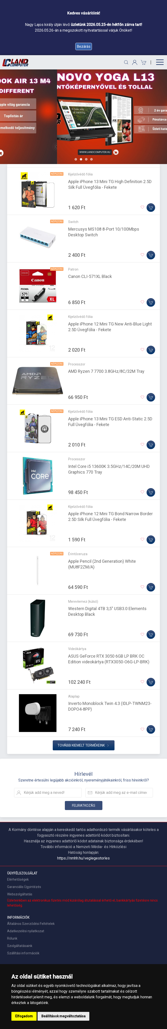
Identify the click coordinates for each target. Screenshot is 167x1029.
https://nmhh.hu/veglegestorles (83, 858)
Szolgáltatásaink (19, 946)
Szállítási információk (23, 953)
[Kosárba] (151, 207)
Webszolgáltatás (19, 894)
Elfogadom (24, 1016)
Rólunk (12, 938)
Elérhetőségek (18, 879)
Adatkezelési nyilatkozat (25, 931)
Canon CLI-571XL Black (90, 276)
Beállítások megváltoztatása (63, 1016)
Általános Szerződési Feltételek (31, 924)
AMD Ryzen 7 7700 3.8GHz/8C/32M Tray (106, 371)
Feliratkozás (83, 805)
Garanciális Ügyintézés (24, 887)
